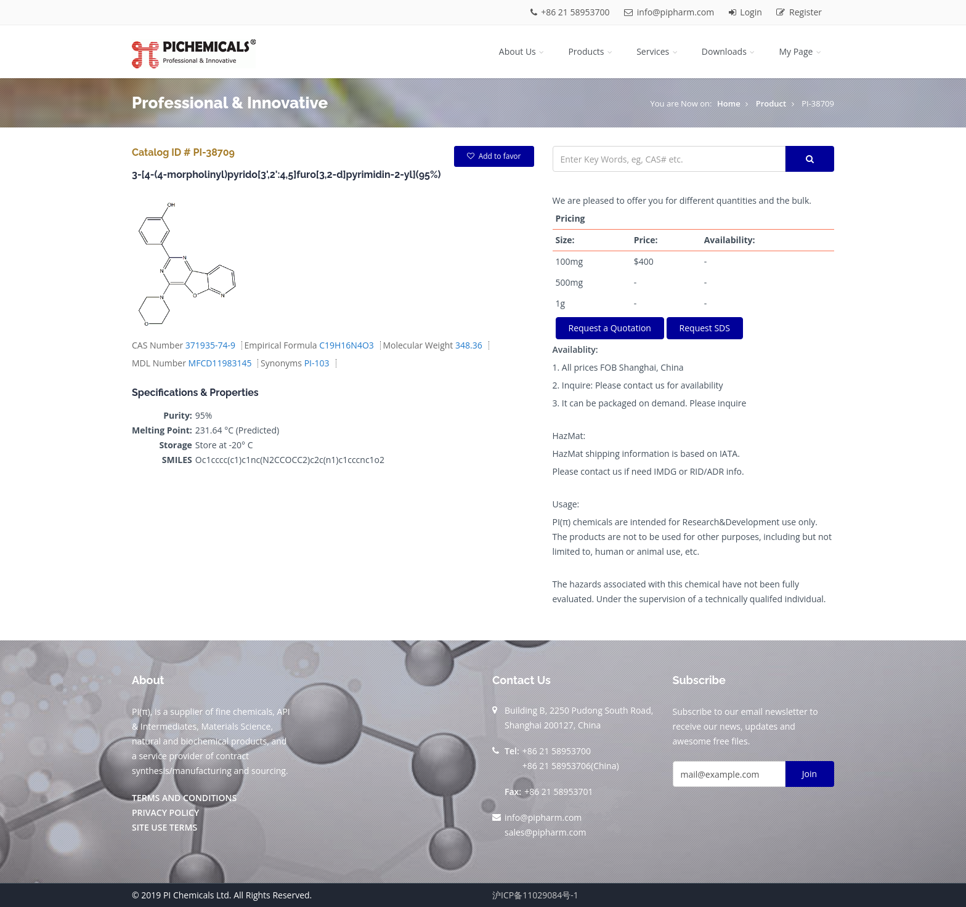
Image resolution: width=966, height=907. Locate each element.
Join (809, 774)
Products (591, 51)
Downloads (729, 51)
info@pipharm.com (670, 12)
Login (747, 12)
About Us (522, 51)
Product (771, 103)
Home (729, 103)
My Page (801, 51)
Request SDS (705, 328)
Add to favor (494, 156)
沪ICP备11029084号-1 (535, 895)
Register (799, 12)
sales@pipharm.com (545, 832)
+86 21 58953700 (571, 12)
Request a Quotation (610, 328)
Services (658, 51)
